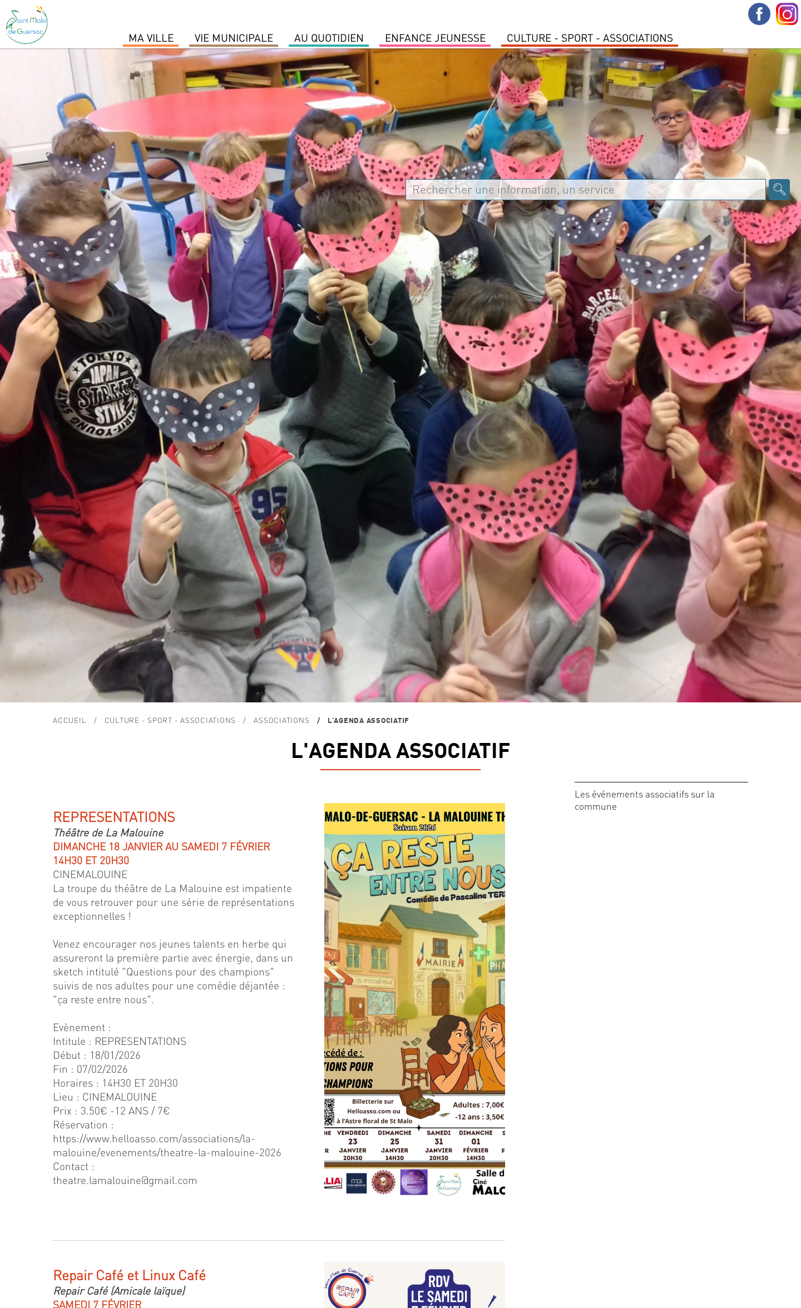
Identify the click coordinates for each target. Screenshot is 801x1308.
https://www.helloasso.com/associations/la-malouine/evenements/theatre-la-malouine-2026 (167, 1145)
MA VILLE (151, 37)
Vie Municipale (234, 37)
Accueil (69, 720)
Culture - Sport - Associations (590, 37)
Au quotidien (329, 37)
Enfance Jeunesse (435, 37)
